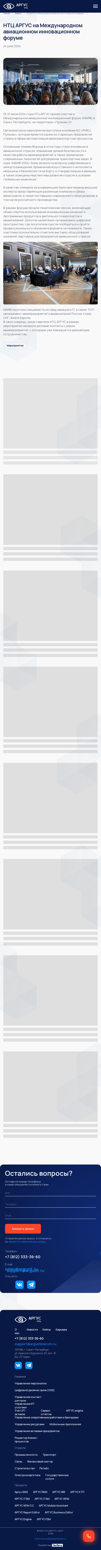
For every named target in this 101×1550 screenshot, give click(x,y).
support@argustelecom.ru (35, 1344)
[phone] (50, 1204)
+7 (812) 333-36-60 (29, 1338)
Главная (6, 13)
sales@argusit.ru (21, 1269)
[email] (50, 1216)
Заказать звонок (23, 1229)
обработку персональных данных (27, 1241)
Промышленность (26, 1454)
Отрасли (20, 1448)
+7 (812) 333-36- (20, 1256)
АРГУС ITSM (22, 1499)
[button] (88, 1536)
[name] (50, 1193)
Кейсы (47, 1329)
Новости (18, 13)
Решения (20, 1376)
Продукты (21, 1485)
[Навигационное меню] (95, 6)
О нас (17, 1331)
